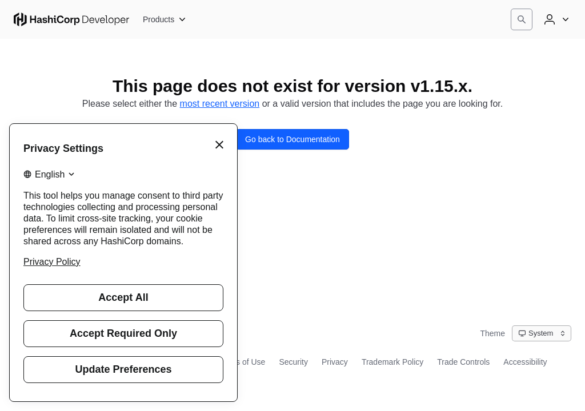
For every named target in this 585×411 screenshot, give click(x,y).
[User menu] (555, 19)
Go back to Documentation (292, 139)
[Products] (165, 19)
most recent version (220, 103)
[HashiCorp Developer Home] (71, 19)
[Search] (521, 19)
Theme (492, 333)
